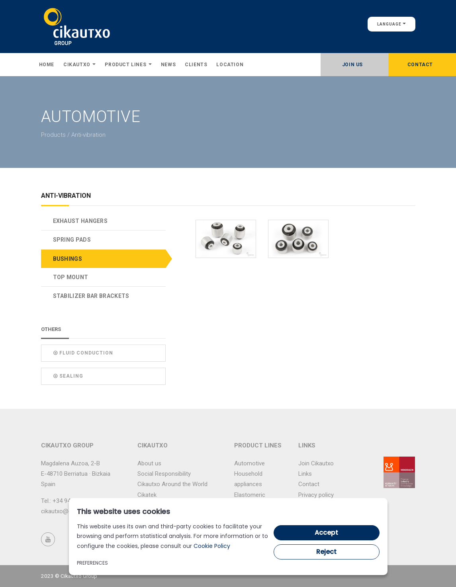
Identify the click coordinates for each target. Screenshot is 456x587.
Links (305, 473)
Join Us (352, 64)
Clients (196, 64)
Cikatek (147, 494)
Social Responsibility (164, 473)
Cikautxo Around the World (172, 484)
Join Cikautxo (316, 463)
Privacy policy (316, 494)
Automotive (249, 463)
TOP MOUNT (70, 277)
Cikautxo (79, 64)
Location (229, 64)
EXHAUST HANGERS (80, 221)
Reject (326, 551)
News (168, 64)
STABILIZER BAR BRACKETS (91, 296)
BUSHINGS (67, 259)
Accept (326, 532)
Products (53, 134)
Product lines (128, 64)
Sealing (68, 376)
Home (46, 64)
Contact (420, 64)
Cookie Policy (212, 546)
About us (149, 463)
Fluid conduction (83, 353)
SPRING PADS (72, 239)
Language (391, 24)
